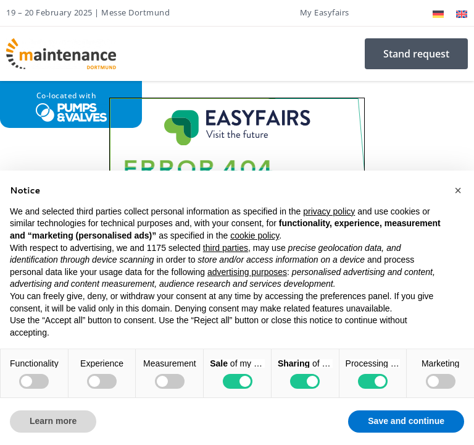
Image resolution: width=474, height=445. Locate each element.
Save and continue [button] (406, 421)
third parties (225, 248)
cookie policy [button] (254, 235)
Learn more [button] (53, 421)
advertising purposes (247, 272)
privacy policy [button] (329, 211)
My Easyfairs (324, 12)
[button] (458, 190)
